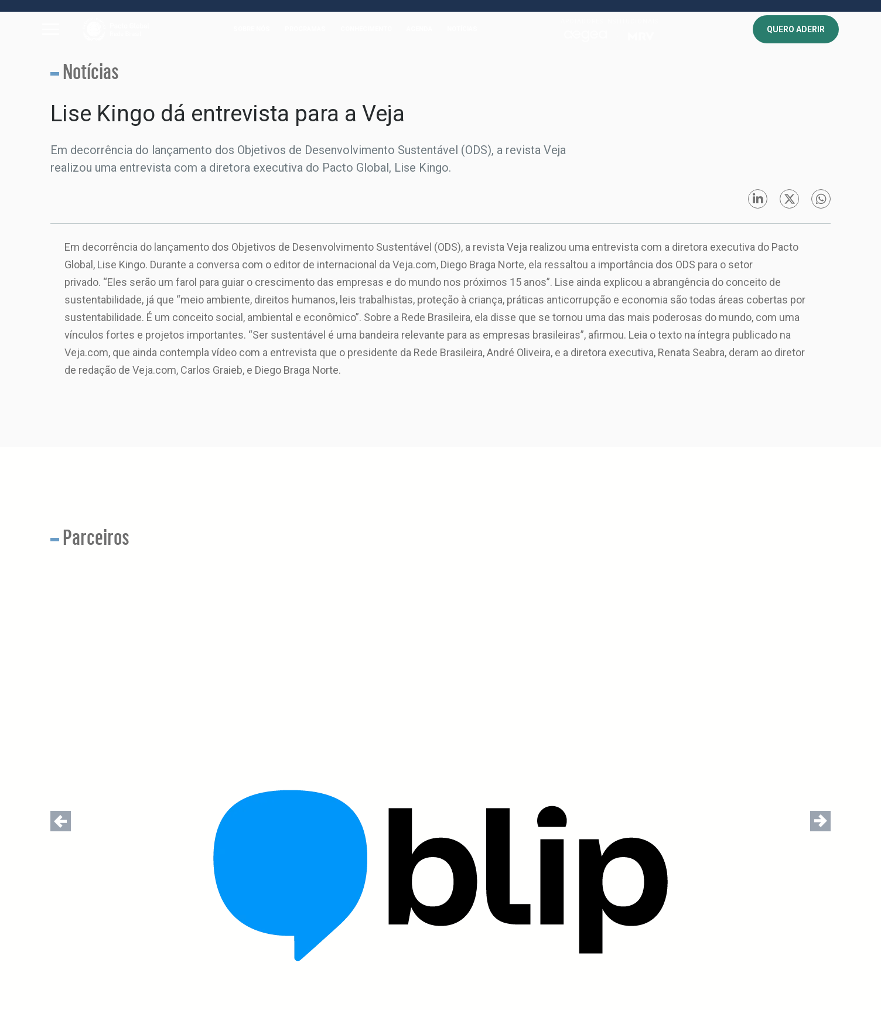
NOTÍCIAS (462, 29)
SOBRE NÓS (251, 29)
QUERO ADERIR (796, 29)
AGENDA (419, 29)
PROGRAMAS (305, 29)
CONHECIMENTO (366, 29)
